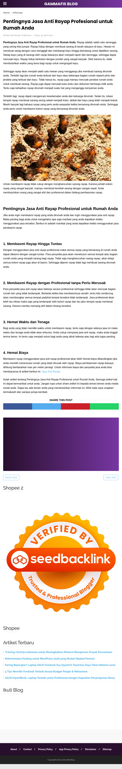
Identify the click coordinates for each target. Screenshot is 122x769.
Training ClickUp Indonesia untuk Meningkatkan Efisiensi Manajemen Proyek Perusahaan (58, 656)
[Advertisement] (61, 447)
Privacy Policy (45, 754)
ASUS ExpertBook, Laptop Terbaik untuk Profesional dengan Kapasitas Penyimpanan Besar (60, 682)
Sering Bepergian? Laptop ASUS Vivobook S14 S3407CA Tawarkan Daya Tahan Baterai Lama (60, 669)
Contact (27, 754)
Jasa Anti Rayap (51, 376)
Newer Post (11, 482)
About (12, 754)
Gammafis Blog (61, 4)
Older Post (110, 482)
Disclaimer (91, 754)
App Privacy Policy (69, 754)
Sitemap (108, 754)
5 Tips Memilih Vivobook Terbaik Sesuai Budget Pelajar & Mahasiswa (46, 676)
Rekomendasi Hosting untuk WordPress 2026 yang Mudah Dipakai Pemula (50, 663)
